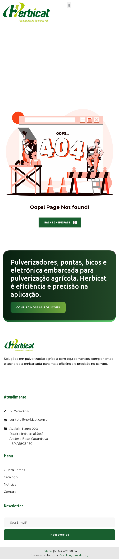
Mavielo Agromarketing (73, 555)
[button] (69, 5)
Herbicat (47, 550)
